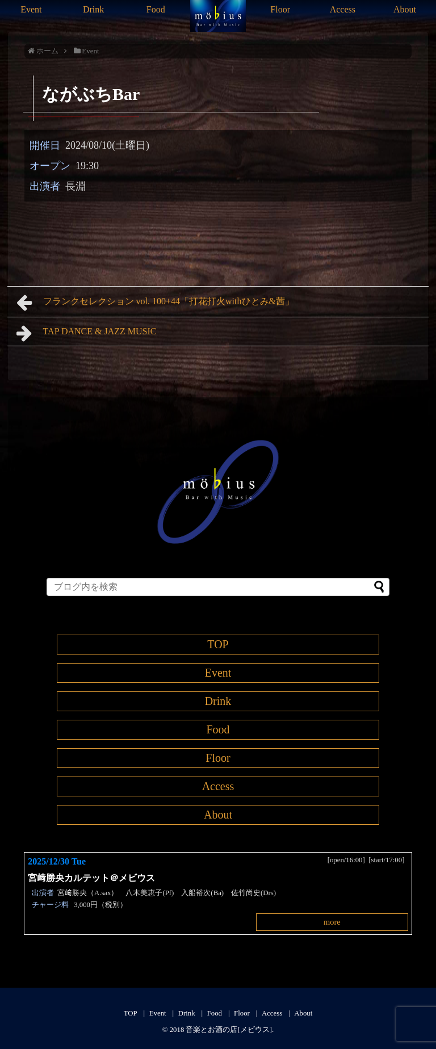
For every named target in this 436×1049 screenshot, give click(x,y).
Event (30, 9)
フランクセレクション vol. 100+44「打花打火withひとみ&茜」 (155, 302)
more (332, 921)
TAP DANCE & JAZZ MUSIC (86, 333)
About (404, 9)
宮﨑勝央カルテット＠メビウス (96, 878)
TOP (217, 644)
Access (342, 9)
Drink (93, 9)
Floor (280, 9)
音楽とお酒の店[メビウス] (229, 1030)
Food (155, 9)
